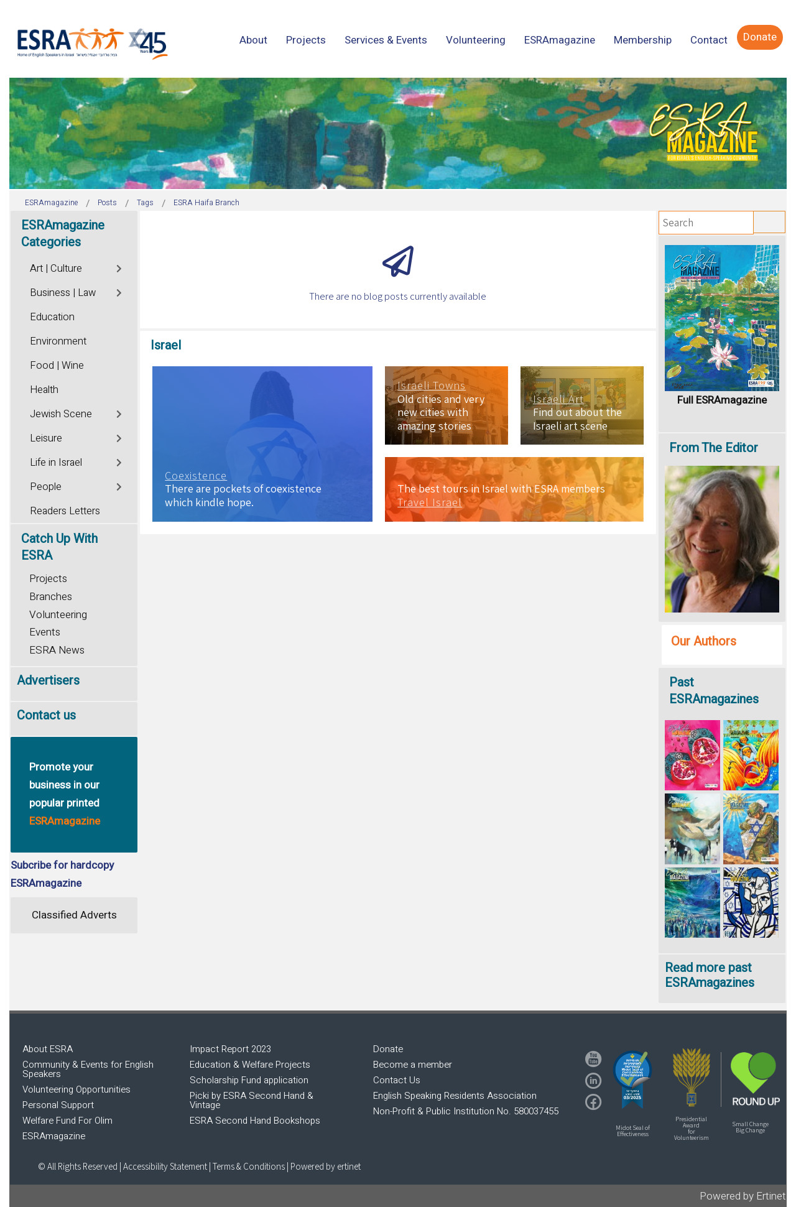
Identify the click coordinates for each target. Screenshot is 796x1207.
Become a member (412, 1064)
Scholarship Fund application (249, 1080)
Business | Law (63, 292)
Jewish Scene (61, 414)
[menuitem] (253, 40)
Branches (50, 596)
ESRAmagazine (53, 1136)
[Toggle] (119, 267)
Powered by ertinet (325, 1166)
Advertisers (48, 681)
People (46, 486)
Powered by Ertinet (743, 1196)
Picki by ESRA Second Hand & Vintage (251, 1100)
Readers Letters (65, 511)
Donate (388, 1049)
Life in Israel (56, 462)
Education (52, 317)
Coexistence (196, 476)
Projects (48, 578)
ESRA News (57, 650)
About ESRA (47, 1049)
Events (44, 632)
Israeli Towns (431, 385)
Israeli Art (558, 399)
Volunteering (58, 614)
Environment (58, 341)
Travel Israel (429, 502)
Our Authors (703, 641)
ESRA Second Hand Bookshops (255, 1120)
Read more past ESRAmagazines (709, 975)
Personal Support (58, 1105)
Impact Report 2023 (230, 1049)
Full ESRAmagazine (722, 400)
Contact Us (396, 1080)
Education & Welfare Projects (250, 1064)
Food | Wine (57, 365)
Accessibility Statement (166, 1166)
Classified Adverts (74, 915)
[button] (632, 1079)
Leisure (46, 438)
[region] (398, 133)
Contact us (46, 715)
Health (44, 389)
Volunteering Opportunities (76, 1089)
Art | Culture (56, 268)
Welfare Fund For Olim (67, 1120)
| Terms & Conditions (247, 1166)
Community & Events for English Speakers (88, 1069)
